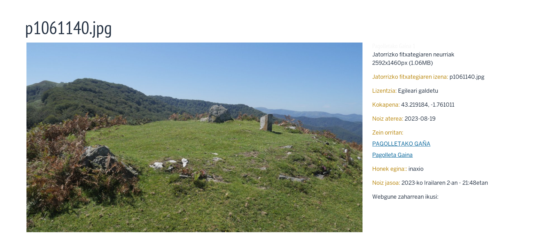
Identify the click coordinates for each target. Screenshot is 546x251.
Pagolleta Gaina (392, 155)
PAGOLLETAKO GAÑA (401, 143)
